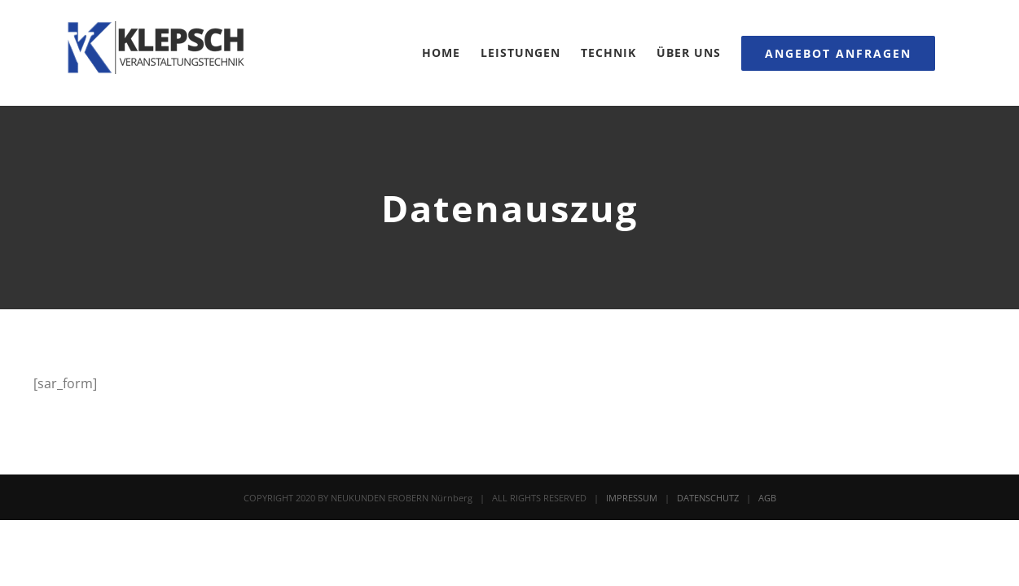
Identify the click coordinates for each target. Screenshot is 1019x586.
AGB (767, 498)
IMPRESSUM (631, 498)
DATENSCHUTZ (708, 498)
